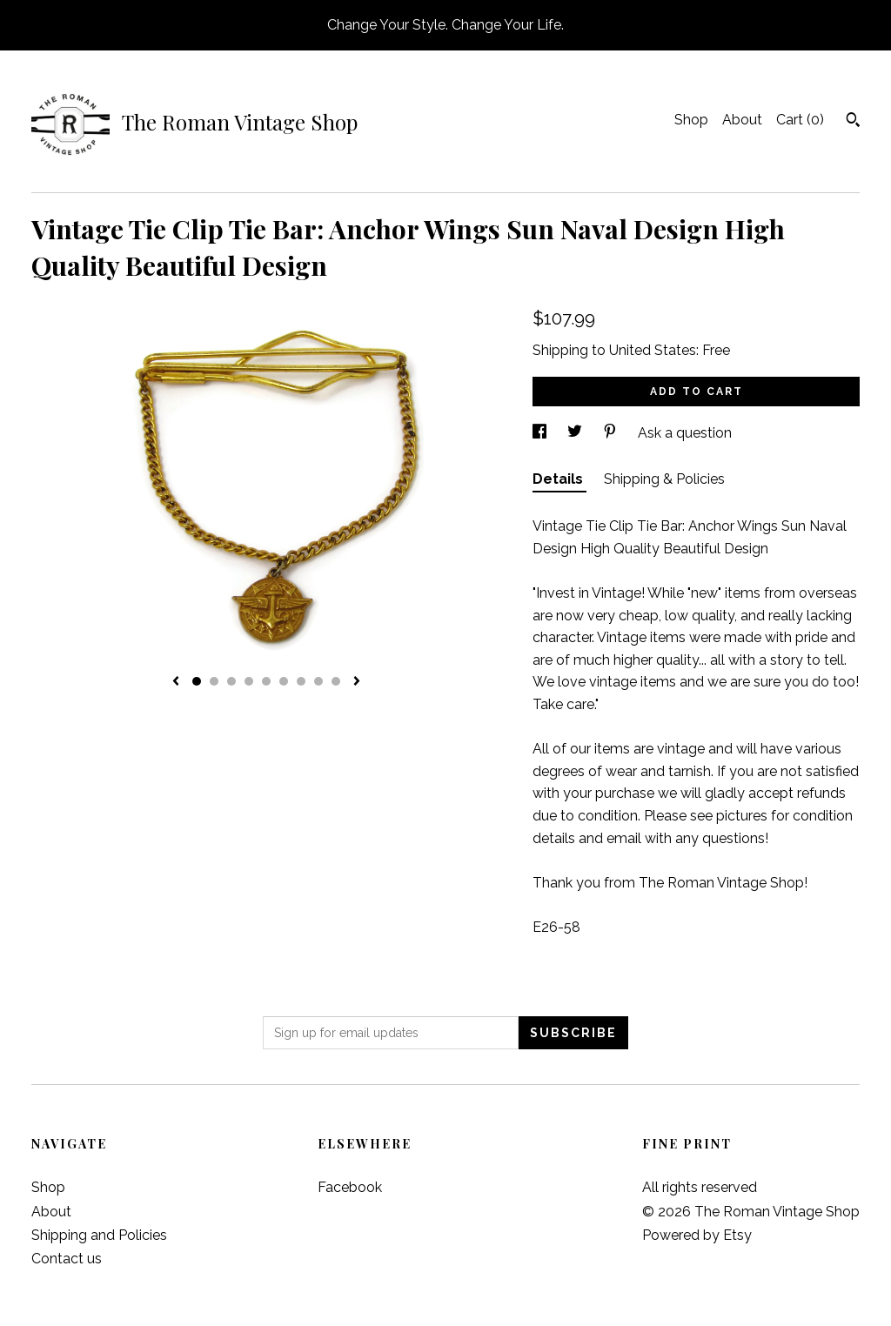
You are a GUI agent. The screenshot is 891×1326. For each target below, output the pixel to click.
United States (652, 350)
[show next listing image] (356, 682)
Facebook (350, 1187)
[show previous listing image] (175, 682)
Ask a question (685, 433)
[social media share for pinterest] (611, 433)
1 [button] (196, 681)
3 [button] (231, 681)
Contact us (66, 1258)
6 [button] (283, 681)
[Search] (853, 121)
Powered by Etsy (697, 1235)
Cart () (800, 119)
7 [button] (301, 681)
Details (559, 479)
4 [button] (249, 681)
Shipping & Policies (664, 479)
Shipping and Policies (99, 1235)
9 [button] (336, 681)
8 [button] (318, 681)
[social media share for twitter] (576, 433)
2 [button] (214, 681)
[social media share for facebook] (541, 433)
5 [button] (266, 681)
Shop (691, 119)
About (742, 119)
